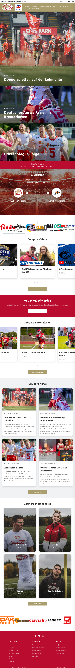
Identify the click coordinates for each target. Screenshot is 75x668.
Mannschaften (45, 6)
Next (72, 192)
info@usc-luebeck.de (61, 645)
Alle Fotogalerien (37, 372)
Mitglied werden (14, 653)
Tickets (27, 8)
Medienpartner (36, 650)
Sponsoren (35, 645)
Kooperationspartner (38, 647)
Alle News (38, 492)
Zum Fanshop (37, 603)
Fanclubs (35, 656)
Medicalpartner (37, 653)
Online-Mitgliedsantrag (37, 311)
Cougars (34, 6)
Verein (65, 6)
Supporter (57, 6)
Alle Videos (37, 289)
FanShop (35, 8)
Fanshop (11, 661)
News (27, 6)
